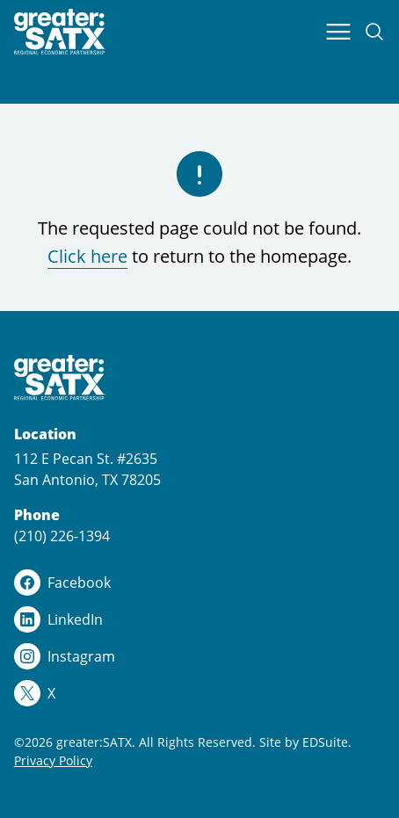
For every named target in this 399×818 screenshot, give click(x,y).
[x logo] (199, 693)
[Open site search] (374, 31)
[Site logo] (60, 32)
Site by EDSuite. (305, 742)
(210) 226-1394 (62, 536)
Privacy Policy (53, 760)
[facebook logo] (199, 582)
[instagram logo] (199, 656)
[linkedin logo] (199, 619)
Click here (87, 256)
